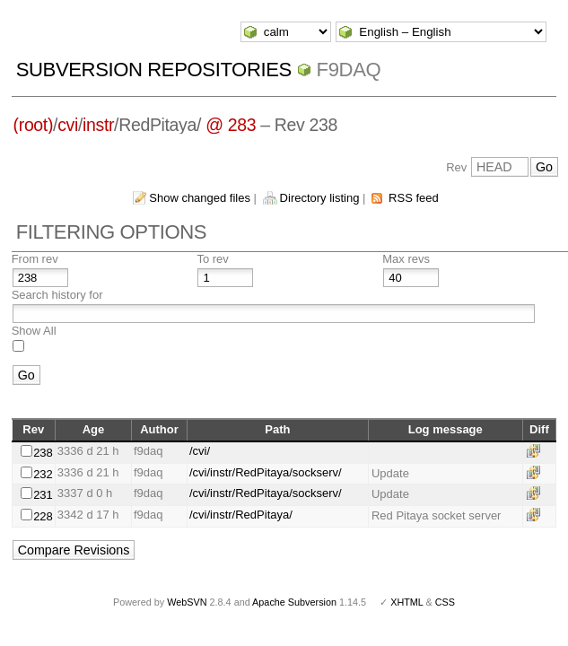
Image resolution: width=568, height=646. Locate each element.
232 (43, 474)
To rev (212, 259)
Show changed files (199, 198)
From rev (35, 259)
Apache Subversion (294, 602)
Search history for (57, 294)
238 (43, 452)
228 (43, 516)
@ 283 (230, 125)
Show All (34, 330)
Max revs (406, 259)
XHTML (406, 602)
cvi (67, 125)
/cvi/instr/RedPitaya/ (241, 514)
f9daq (349, 69)
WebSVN (186, 602)
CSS (445, 602)
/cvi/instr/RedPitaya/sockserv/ (265, 472)
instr (98, 125)
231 (43, 495)
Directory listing (320, 198)
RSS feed (414, 198)
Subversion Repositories (154, 69)
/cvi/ (199, 451)
